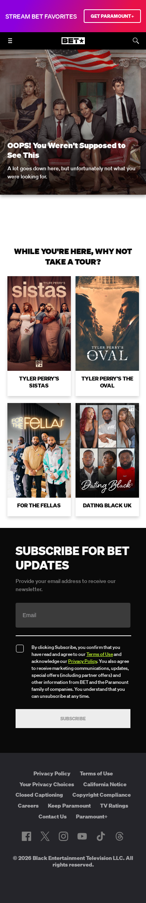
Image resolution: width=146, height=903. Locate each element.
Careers (28, 805)
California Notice (105, 784)
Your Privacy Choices (46, 784)
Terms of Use (99, 654)
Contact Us (53, 816)
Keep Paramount (69, 805)
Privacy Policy (82, 661)
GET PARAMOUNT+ (112, 16)
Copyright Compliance (101, 794)
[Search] (136, 41)
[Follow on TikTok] (101, 836)
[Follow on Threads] (119, 836)
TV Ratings (114, 805)
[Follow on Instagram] (63, 836)
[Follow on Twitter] (44, 836)
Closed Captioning (39, 794)
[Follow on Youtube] (82, 836)
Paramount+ (92, 816)
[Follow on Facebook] (26, 836)
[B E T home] (73, 44)
